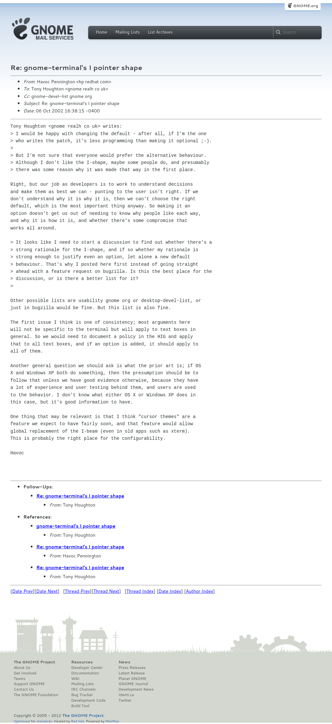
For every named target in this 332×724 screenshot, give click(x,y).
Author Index (199, 591)
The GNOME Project (34, 662)
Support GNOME (29, 683)
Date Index (169, 591)
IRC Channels (83, 689)
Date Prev (22, 591)
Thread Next (106, 591)
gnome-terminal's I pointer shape (75, 526)
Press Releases (131, 667)
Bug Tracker (82, 694)
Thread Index (140, 591)
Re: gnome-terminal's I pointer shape (80, 496)
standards (44, 720)
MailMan (112, 720)
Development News (136, 689)
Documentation (85, 673)
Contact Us (24, 689)
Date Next (46, 591)
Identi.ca (126, 694)
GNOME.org (305, 5)
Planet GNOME (132, 678)
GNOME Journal (133, 683)
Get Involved (25, 673)
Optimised (22, 720)
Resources (82, 662)
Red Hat (77, 720)
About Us (22, 667)
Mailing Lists (127, 32)
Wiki (75, 678)
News (124, 662)
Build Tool (80, 705)
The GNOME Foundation (36, 694)
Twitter (124, 700)
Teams (19, 678)
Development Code (88, 700)
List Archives (160, 32)
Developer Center (87, 667)
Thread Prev (77, 591)
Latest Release (131, 673)
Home (101, 32)
